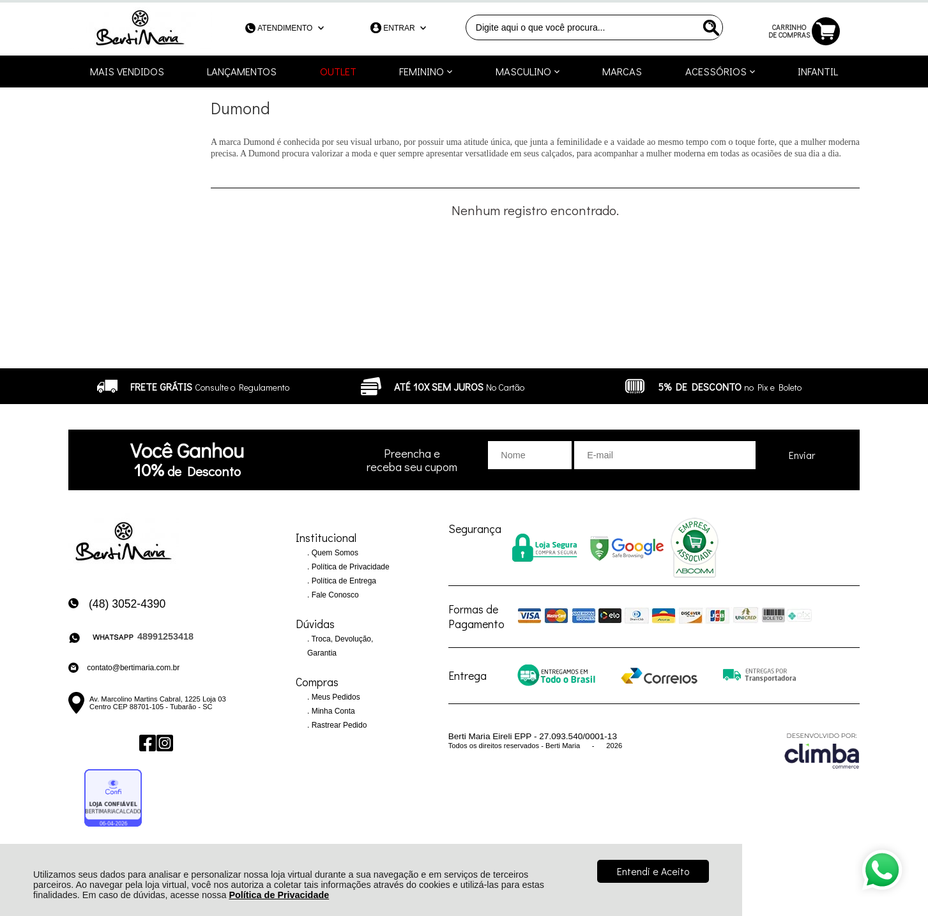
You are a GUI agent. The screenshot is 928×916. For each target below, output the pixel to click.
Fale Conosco (333, 594)
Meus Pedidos (334, 697)
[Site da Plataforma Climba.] (822, 750)
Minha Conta (331, 711)
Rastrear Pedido (338, 725)
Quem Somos (333, 552)
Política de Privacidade (279, 895)
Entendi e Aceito (653, 871)
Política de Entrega (342, 580)
